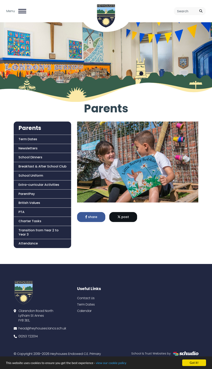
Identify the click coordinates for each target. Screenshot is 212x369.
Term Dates (27, 139)
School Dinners (30, 157)
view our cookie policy (111, 363)
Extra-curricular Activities (38, 184)
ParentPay (26, 194)
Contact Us (86, 298)
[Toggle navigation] (22, 11)
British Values (29, 203)
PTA (21, 212)
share (91, 217)
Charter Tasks (29, 221)
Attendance (28, 243)
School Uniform (30, 175)
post (123, 217)
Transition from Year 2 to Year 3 (38, 232)
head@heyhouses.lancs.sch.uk (42, 328)
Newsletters (27, 148)
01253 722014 (28, 336)
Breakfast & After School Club (42, 166)
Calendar (84, 311)
